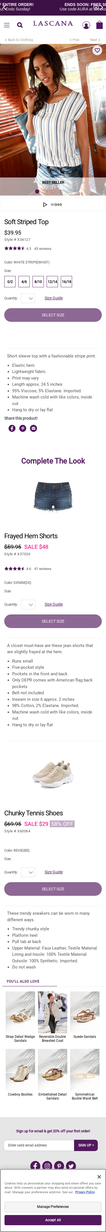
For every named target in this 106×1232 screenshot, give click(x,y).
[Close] (99, 1177)
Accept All (53, 1220)
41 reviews (42, 569)
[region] (53, 1200)
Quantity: (11, 298)
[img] (14, 248)
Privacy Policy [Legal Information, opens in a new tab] (85, 1192)
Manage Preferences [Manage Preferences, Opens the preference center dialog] (53, 1207)
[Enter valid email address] (39, 1145)
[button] (97, 50)
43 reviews (42, 249)
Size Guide (54, 298)
